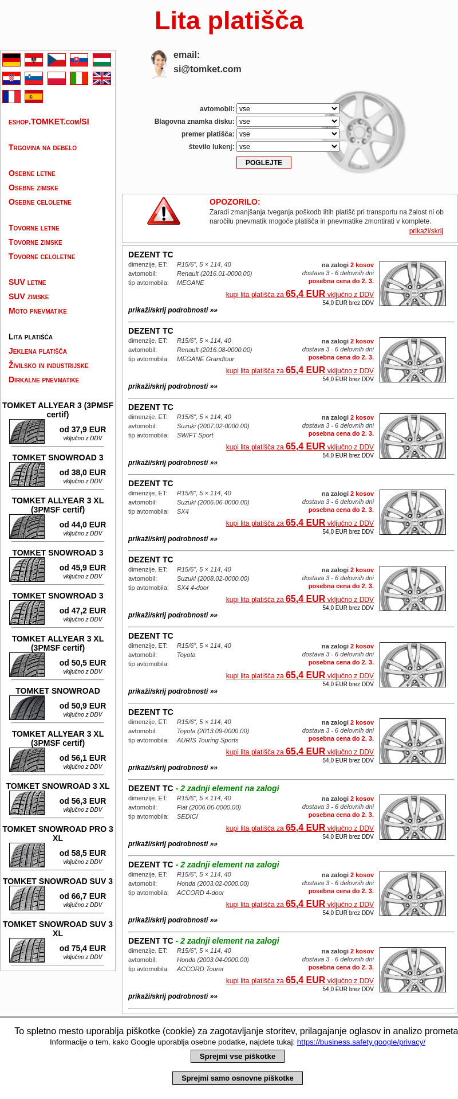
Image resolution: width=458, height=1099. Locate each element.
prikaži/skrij (426, 231)
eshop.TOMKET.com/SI (49, 121)
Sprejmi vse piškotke (238, 1056)
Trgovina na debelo (43, 147)
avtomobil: (269, 108)
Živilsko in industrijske (49, 365)
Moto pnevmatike (38, 310)
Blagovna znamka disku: (247, 121)
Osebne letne (32, 173)
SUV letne (27, 282)
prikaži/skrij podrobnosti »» (173, 310)
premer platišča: (260, 133)
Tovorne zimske (35, 242)
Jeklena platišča (38, 350)
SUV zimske (29, 296)
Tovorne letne (34, 227)
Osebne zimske (33, 187)
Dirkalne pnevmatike (44, 379)
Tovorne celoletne (42, 256)
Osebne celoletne (40, 201)
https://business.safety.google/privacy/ (361, 1042)
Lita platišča (31, 336)
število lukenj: (264, 146)
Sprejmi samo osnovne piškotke (237, 1078)
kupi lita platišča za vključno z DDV (300, 294)
